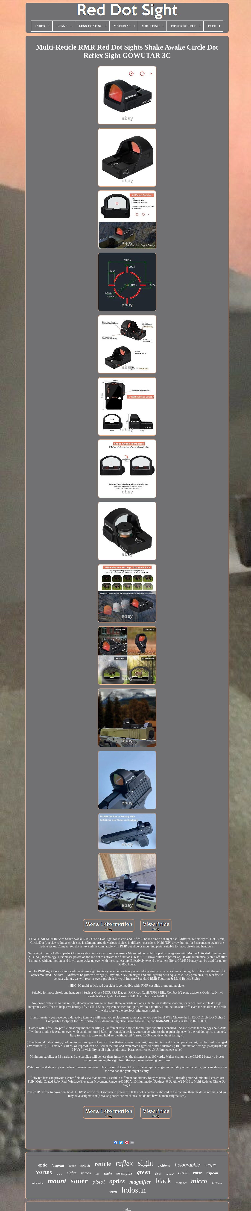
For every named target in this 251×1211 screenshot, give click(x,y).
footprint (58, 1165)
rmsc (197, 1172)
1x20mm (217, 1183)
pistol (99, 1182)
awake (72, 1165)
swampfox (124, 1173)
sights (71, 1173)
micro (199, 1181)
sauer (79, 1180)
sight (145, 1162)
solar (59, 1174)
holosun (134, 1190)
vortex (44, 1172)
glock (158, 1173)
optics (117, 1181)
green (143, 1172)
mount (57, 1181)
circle (183, 1172)
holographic (187, 1164)
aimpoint (37, 1183)
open (112, 1191)
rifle (97, 1174)
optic (42, 1165)
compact (180, 1183)
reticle (102, 1164)
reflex (124, 1163)
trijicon (212, 1173)
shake (108, 1173)
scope (210, 1164)
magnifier (140, 1182)
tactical (170, 1174)
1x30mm (164, 1165)
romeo (86, 1173)
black (163, 1181)
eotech (85, 1165)
